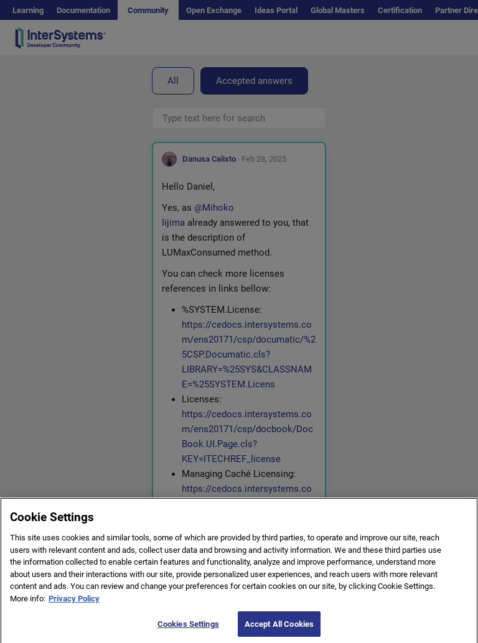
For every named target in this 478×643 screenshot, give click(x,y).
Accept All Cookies (279, 629)
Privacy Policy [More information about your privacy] (74, 603)
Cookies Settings (188, 629)
